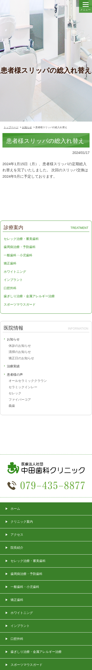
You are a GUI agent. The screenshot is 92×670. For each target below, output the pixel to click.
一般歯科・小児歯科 (18, 255)
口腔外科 (10, 288)
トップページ (11, 127)
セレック (15, 393)
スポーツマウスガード (20, 304)
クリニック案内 (22, 521)
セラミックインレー (23, 387)
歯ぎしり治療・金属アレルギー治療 (29, 296)
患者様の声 (15, 374)
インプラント (13, 280)
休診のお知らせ (20, 345)
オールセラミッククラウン (28, 381)
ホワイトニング (15, 271)
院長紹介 (17, 547)
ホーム (15, 508)
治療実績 (13, 366)
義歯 (12, 406)
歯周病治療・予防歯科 (20, 247)
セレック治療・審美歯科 (21, 239)
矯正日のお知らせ (21, 358)
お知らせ (27, 127)
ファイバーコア (20, 399)
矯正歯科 (10, 263)
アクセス (17, 534)
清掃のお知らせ (20, 352)
